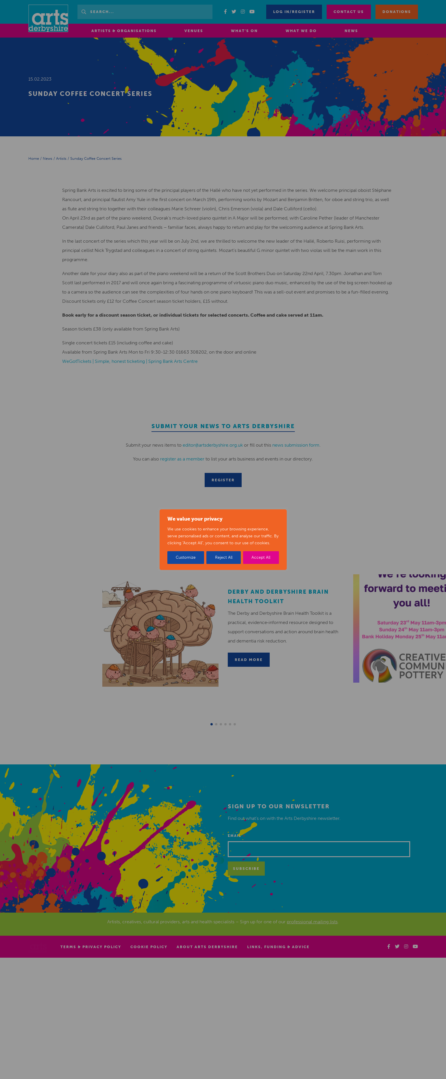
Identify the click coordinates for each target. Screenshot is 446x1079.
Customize (186, 557)
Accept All (260, 557)
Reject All (223, 557)
